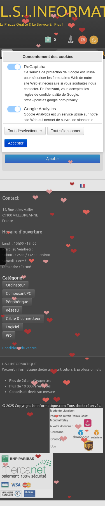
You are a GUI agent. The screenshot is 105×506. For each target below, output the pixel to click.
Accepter (16, 143)
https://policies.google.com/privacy (51, 100)
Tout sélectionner (66, 131)
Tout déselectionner (25, 131)
